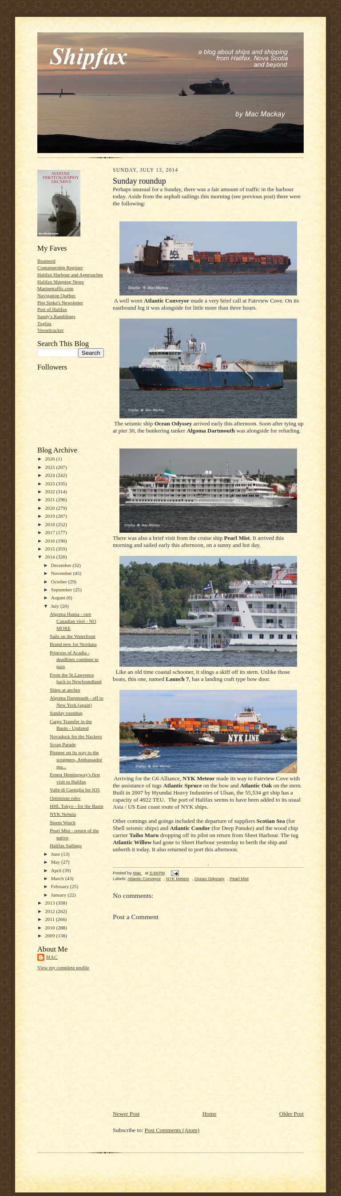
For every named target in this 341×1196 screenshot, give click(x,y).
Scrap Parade (63, 744)
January (59, 894)
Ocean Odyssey (209, 878)
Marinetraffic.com (55, 288)
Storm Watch (62, 822)
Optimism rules (65, 798)
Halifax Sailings (66, 845)
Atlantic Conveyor (144, 878)
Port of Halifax (52, 309)
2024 (50, 475)
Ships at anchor (65, 689)
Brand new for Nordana (73, 644)
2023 (50, 483)
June (56, 854)
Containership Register (60, 267)
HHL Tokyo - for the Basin (76, 806)
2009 (50, 935)
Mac (52, 957)
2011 (50, 919)
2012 (50, 911)
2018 (50, 524)
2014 (50, 556)
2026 (50, 458)
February (60, 886)
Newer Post (126, 1113)
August (59, 597)
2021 (50, 499)
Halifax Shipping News (60, 281)
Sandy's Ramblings (56, 316)
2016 (50, 540)
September (62, 589)
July (55, 606)
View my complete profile (63, 967)
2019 (50, 516)
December (62, 565)
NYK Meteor (177, 878)
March (58, 878)
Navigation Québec (56, 295)
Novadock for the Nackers (76, 736)
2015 (50, 548)
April (57, 870)
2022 (50, 491)
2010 (50, 927)
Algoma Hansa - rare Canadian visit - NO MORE (73, 620)
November (62, 573)
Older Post (291, 1113)
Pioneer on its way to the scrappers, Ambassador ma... (76, 759)
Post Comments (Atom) (172, 1130)
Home (209, 1113)
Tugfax (44, 323)
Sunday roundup (66, 713)
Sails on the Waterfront (72, 636)
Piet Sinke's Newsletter (60, 302)
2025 (50, 467)
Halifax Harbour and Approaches (70, 274)
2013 (50, 902)
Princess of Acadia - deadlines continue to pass (74, 659)
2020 (50, 508)
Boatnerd (46, 261)
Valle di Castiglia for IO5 (75, 789)
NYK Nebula (63, 814)
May (56, 862)
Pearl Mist (239, 878)
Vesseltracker (50, 330)
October (59, 581)
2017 (50, 532)
